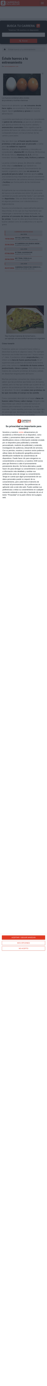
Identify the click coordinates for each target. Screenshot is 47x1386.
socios (21, 432)
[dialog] (23, 901)
